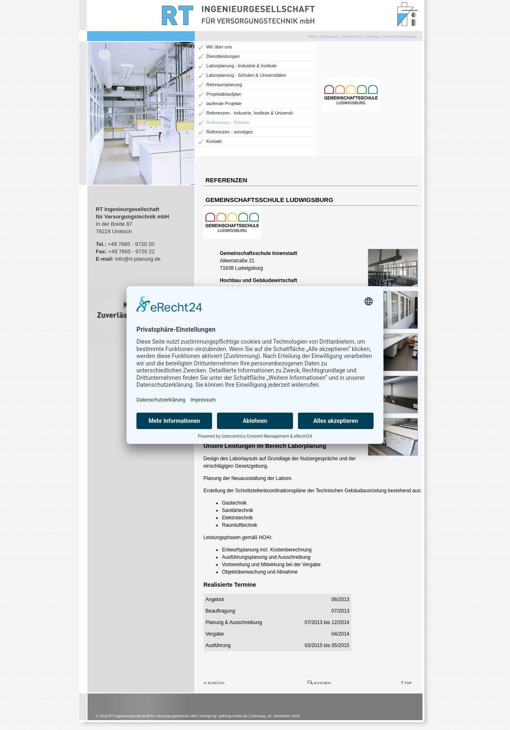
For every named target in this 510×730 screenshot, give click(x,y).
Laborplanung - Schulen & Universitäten (246, 75)
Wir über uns (219, 46)
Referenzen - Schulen (228, 122)
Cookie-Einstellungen (399, 36)
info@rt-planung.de (138, 259)
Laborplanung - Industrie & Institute (241, 65)
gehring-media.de (233, 716)
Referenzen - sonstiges (229, 131)
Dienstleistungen (223, 56)
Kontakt (214, 141)
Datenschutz (352, 36)
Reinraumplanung (224, 84)
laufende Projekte (224, 103)
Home (312, 36)
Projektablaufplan (223, 94)
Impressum (329, 36)
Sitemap (372, 36)
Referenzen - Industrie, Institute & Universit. (250, 112)
